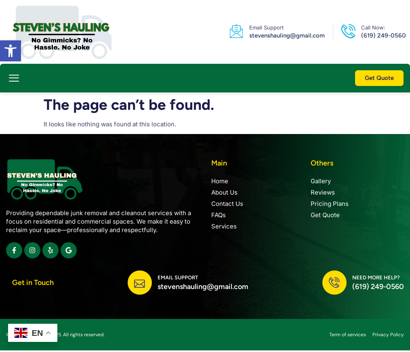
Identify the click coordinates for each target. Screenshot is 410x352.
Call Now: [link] (373, 27)
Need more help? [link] (376, 278)
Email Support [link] (266, 27)
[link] (10, 50)
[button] (14, 78)
